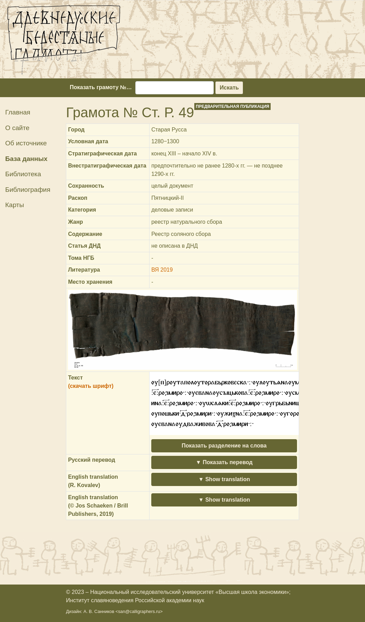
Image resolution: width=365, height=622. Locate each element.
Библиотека (23, 174)
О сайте (17, 127)
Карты (14, 204)
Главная (17, 112)
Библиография (27, 189)
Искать (229, 88)
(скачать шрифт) (90, 386)
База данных (26, 158)
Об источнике (26, 143)
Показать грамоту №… (101, 87)
